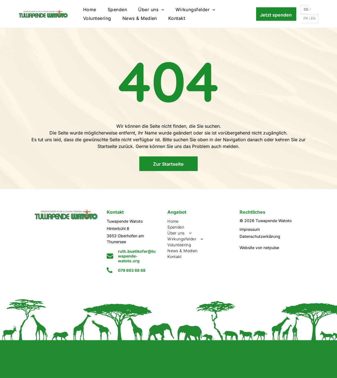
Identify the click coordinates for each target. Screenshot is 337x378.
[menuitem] (90, 9)
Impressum (250, 229)
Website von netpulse (259, 247)
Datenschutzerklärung (260, 236)
